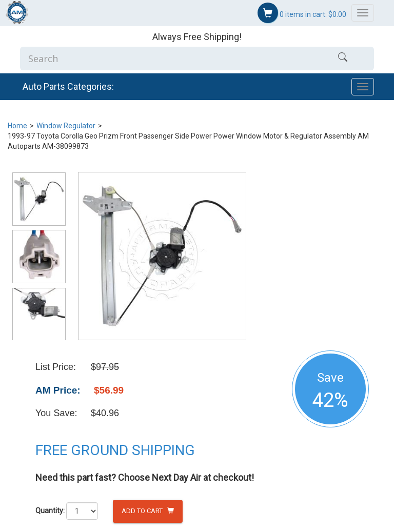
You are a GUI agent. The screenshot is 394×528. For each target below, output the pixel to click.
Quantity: (50, 510)
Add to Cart (148, 511)
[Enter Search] (166, 58)
